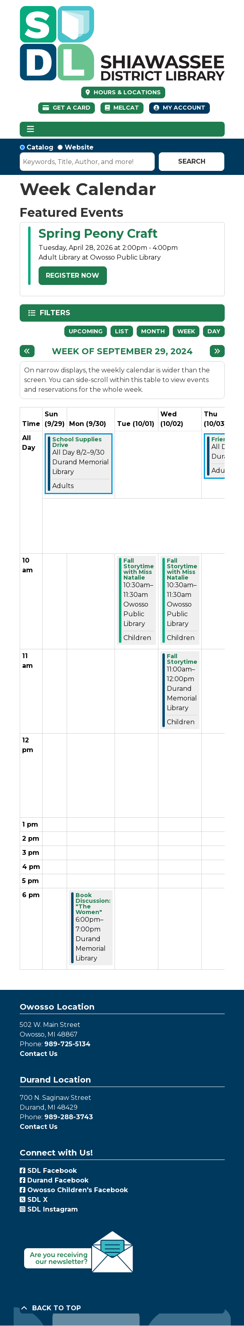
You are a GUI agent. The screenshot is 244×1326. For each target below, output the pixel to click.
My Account (179, 107)
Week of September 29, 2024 (122, 351)
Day (213, 331)
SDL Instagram (49, 1209)
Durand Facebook (54, 1180)
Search (191, 161)
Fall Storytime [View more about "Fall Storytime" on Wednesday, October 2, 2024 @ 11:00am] (182, 659)
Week (186, 331)
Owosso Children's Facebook (74, 1190)
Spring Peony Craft (98, 234)
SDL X (33, 1199)
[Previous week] (27, 351)
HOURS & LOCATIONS (126, 92)
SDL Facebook (48, 1170)
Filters (56, 312)
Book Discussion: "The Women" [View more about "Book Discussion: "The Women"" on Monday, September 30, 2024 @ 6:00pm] (93, 903)
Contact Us (38, 1054)
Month (153, 331)
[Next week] (217, 351)
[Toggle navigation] (31, 129)
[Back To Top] (122, 1308)
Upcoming (86, 331)
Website (79, 147)
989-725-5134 (67, 1044)
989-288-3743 (68, 1117)
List (122, 331)
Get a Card (66, 107)
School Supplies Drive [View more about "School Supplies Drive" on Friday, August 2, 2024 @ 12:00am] (77, 442)
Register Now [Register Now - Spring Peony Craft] (72, 275)
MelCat (122, 107)
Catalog (40, 147)
